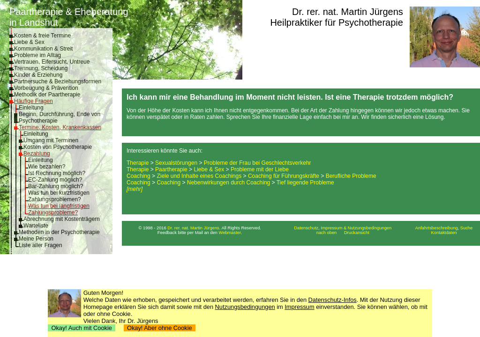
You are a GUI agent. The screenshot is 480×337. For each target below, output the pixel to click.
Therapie (138, 163)
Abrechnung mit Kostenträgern (61, 219)
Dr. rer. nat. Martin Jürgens (347, 12)
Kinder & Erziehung (38, 75)
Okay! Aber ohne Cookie (159, 327)
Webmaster (230, 232)
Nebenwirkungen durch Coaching (228, 182)
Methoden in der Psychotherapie (59, 232)
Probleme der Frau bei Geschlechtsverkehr (257, 163)
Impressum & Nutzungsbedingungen (356, 228)
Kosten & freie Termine (42, 35)
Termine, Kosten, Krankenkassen (60, 127)
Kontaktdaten (444, 232)
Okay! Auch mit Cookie (81, 327)
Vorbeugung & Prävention (46, 88)
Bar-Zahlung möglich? (55, 186)
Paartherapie (171, 169)
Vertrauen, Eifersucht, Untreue (52, 62)
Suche (466, 228)
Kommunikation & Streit (43, 48)
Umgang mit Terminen (50, 140)
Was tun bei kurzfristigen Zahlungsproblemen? (59, 196)
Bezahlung (36, 153)
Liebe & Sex (29, 42)
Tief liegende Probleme (305, 182)
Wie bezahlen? (46, 166)
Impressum (299, 306)
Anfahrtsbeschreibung (436, 228)
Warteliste (35, 225)
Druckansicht (356, 232)
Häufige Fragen (33, 101)
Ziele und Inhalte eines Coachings (199, 176)
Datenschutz (306, 228)
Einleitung (31, 107)
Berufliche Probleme (351, 176)
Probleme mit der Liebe (260, 169)
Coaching (138, 176)
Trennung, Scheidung (41, 68)
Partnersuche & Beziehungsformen (57, 81)
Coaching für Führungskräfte (283, 176)
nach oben (326, 232)
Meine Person (36, 238)
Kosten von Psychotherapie (57, 147)
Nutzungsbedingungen (245, 306)
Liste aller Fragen (40, 245)
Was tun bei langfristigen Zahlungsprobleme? (59, 209)
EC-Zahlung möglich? (55, 179)
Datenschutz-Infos (332, 299)
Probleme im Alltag (37, 55)
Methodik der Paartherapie (47, 94)
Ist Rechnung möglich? (56, 173)
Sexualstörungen (176, 163)
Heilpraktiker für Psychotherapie (336, 22)
